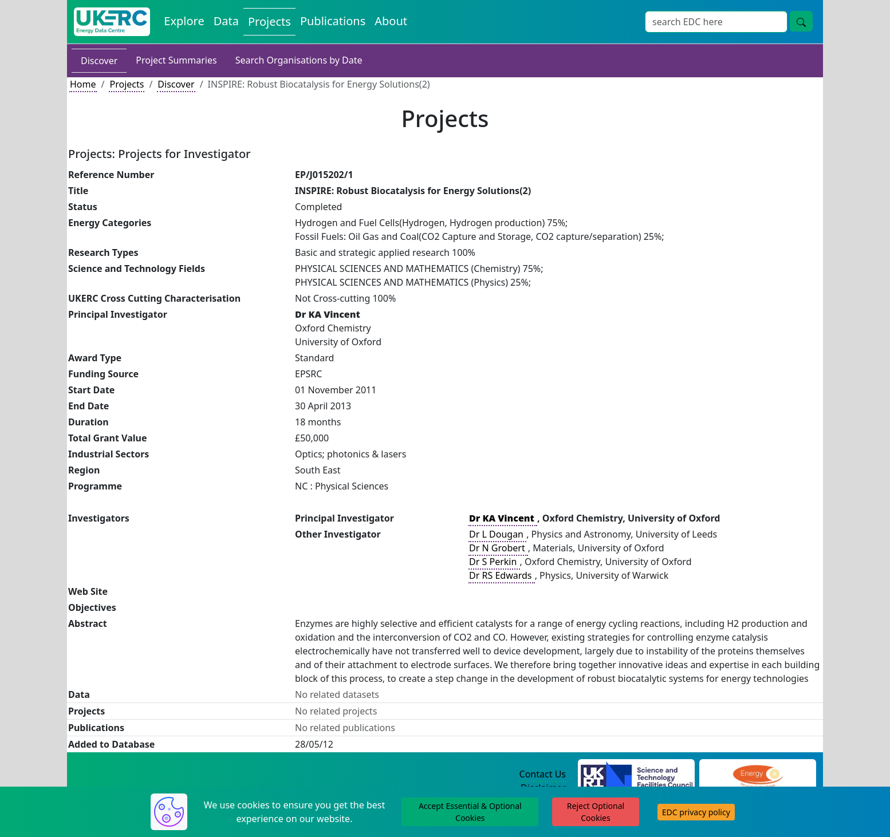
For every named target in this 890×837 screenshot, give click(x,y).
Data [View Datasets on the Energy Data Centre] (226, 21)
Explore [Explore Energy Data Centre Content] (184, 21)
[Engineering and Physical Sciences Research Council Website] (757, 774)
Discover (99, 60)
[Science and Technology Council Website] (636, 774)
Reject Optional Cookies (595, 811)
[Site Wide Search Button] (801, 21)
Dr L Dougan (497, 534)
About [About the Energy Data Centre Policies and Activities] (391, 21)
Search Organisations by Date (299, 60)
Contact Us (542, 774)
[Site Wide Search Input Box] (716, 22)
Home (83, 84)
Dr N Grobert (498, 548)
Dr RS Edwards (501, 575)
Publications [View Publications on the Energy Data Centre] (332, 21)
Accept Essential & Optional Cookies (470, 811)
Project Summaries (176, 60)
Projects (126, 84)
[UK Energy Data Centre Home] (112, 22)
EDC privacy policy (696, 812)
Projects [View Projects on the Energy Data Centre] (269, 21)
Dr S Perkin (494, 561)
